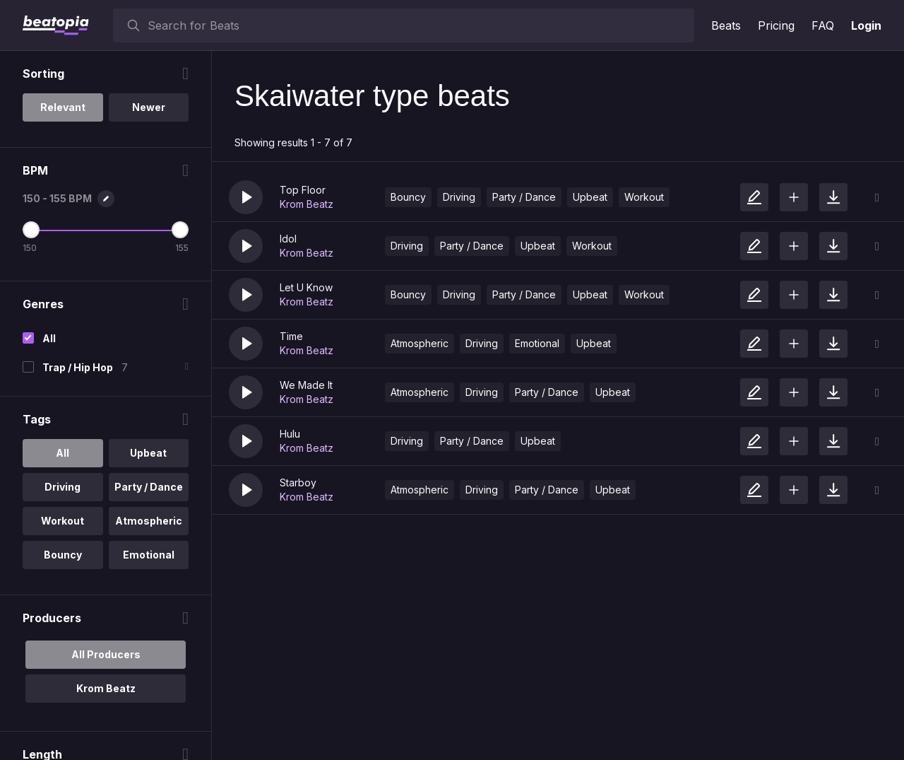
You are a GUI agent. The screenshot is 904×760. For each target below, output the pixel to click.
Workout (644, 197)
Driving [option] (62, 487)
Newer (148, 107)
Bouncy (408, 197)
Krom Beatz (306, 204)
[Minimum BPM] (31, 229)
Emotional (537, 343)
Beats (726, 25)
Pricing (776, 25)
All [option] (62, 453)
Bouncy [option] (63, 555)
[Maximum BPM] (180, 229)
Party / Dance (524, 197)
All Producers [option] (106, 654)
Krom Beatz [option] (106, 688)
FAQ (822, 25)
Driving (459, 197)
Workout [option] (62, 521)
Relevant (62, 107)
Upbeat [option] (148, 453)
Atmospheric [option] (148, 521)
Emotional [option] (148, 555)
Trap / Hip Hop (77, 367)
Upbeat (590, 197)
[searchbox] (418, 25)
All (49, 338)
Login (866, 25)
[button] (246, 197)
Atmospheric (419, 343)
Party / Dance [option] (148, 487)
